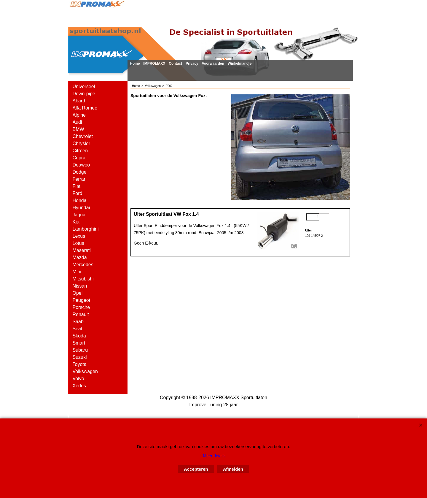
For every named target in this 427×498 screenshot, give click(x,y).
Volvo (78, 378)
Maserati (82, 250)
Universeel (84, 86)
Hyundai (81, 207)
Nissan (80, 285)
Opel (78, 293)
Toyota (80, 364)
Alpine (79, 115)
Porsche (81, 307)
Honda (80, 200)
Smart (79, 342)
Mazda (80, 257)
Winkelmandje (240, 63)
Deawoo (81, 164)
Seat (77, 328)
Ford (77, 193)
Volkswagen (85, 371)
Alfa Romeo (85, 107)
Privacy (192, 63)
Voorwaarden (213, 63)
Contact (175, 63)
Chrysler (81, 143)
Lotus (78, 243)
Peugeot (81, 300)
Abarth (80, 100)
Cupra (79, 157)
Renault (81, 314)
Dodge (80, 172)
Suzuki (80, 357)
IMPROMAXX (154, 63)
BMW (78, 129)
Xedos (79, 385)
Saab (78, 321)
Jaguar (80, 214)
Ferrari (80, 179)
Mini (77, 271)
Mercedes (83, 264)
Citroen (80, 150)
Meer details (214, 455)
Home (135, 63)
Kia (76, 221)
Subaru (80, 350)
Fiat (77, 186)
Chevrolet (83, 136)
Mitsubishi (83, 278)
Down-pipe (84, 93)
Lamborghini (86, 228)
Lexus (79, 236)
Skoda (79, 335)
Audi (77, 122)
